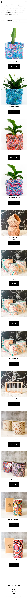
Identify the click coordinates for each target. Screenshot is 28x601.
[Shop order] (20, 20)
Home (14, 589)
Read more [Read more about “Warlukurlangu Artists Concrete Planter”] (14, 484)
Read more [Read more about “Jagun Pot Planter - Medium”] (14, 323)
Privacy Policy (19, 597)
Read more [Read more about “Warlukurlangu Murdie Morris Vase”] (14, 565)
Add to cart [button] (14, 66)
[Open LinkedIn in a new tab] (15, 585)
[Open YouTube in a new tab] (19, 585)
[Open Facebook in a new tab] (8, 585)
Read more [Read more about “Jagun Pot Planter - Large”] (14, 283)
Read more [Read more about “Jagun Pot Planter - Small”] (14, 363)
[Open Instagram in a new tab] (12, 585)
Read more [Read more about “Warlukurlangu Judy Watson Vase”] (14, 524)
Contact (14, 591)
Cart (14, 593)
